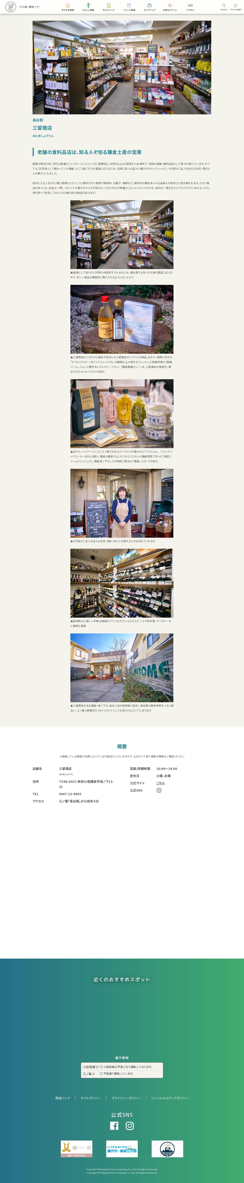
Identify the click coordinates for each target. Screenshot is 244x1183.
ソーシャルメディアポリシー (170, 1098)
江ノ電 (88, 1073)
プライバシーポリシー (126, 1098)
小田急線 (90, 1067)
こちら (160, 783)
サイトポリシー (91, 1098)
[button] (204, 69)
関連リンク (62, 1098)
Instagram (159, 790)
